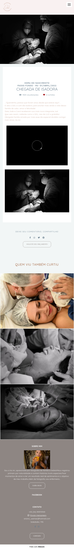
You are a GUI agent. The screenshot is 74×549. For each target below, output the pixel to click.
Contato (37, 536)
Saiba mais (36, 485)
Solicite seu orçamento (37, 244)
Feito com (37, 547)
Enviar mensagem (38, 515)
